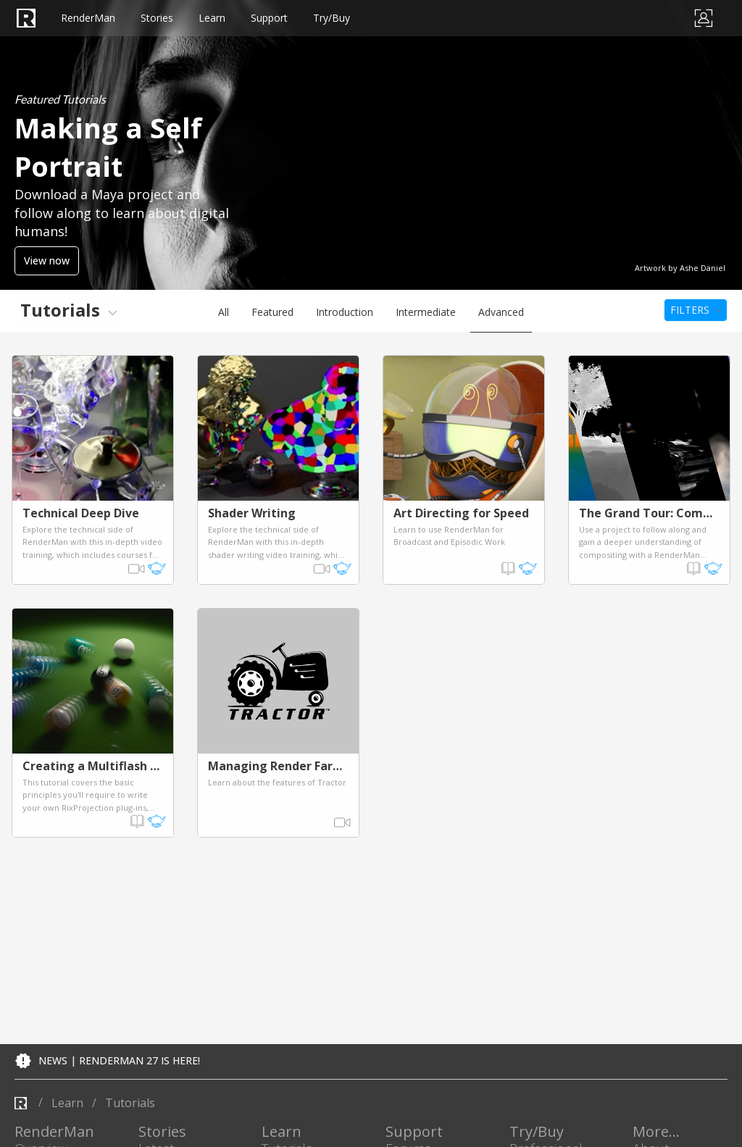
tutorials (130, 1103)
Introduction (344, 312)
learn (67, 1103)
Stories (189, 18)
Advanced (501, 312)
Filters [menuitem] (689, 310)
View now (47, 260)
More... (656, 1132)
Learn (260, 18)
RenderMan (101, 18)
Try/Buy (415, 18)
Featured (272, 312)
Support (334, 18)
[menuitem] (65, 310)
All (223, 312)
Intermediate (426, 312)
